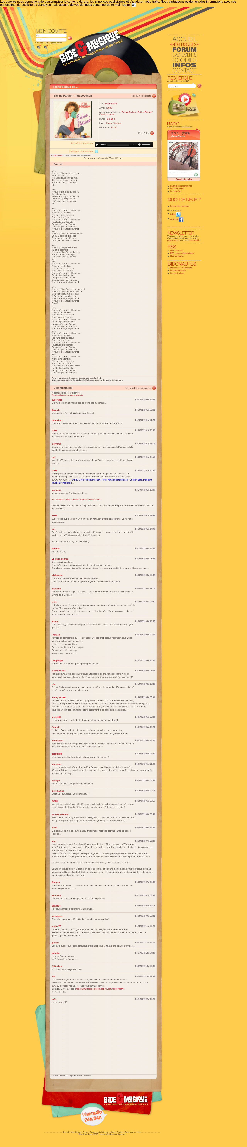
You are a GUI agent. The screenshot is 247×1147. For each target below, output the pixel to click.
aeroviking (57, 916)
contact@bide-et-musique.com (113, 1134)
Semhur (56, 548)
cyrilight (56, 780)
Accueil (66, 1132)
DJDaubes (57, 966)
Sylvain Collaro (129, 112)
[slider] (118, 145)
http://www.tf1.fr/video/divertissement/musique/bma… (77, 499)
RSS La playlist (177, 256)
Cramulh (56, 727)
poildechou (57, 740)
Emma (109, 123)
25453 (55, 801)
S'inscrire (39, 43)
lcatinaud (56, 588)
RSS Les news (176, 251)
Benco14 (56, 906)
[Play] (97, 144)
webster (56, 953)
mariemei (56, 490)
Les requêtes (176, 191)
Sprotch (56, 410)
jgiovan (55, 943)
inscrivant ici (195, 240)
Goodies (105, 1132)
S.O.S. (175, 133)
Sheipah (56, 882)
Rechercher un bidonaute (181, 268)
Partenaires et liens (133, 1132)
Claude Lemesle (107, 114)
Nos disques (76, 1132)
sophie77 (56, 926)
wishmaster (57, 575)
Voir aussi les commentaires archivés (67, 395)
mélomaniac (58, 791)
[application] (124, 144)
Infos (113, 1132)
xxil (53, 457)
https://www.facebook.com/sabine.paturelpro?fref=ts (100, 989)
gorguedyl (57, 754)
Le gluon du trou (60, 559)
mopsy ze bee (59, 671)
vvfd (54, 999)
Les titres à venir (177, 188)
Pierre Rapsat (178, 136)
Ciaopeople (57, 660)
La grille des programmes (181, 186)
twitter (175, 214)
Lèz (53, 684)
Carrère (117, 123)
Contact (120, 1132)
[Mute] (139, 144)
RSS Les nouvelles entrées (182, 253)
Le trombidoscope (178, 270)
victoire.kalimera (60, 814)
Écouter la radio (184, 179)
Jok (53, 976)
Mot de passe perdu (53, 43)
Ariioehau (57, 895)
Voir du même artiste (141, 96)
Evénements (95, 1132)
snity (54, 602)
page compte (173, 240)
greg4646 (56, 717)
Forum (85, 1132)
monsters (56, 764)
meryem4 (56, 444)
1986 (109, 108)
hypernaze (57, 400)
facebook (176, 219)
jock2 (54, 828)
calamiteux (57, 420)
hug (54, 841)
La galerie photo (177, 273)
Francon (56, 635)
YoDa (54, 430)
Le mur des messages (179, 206)
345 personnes (57, 155)
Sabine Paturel (63, 95)
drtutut (55, 621)
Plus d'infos (143, 133)
